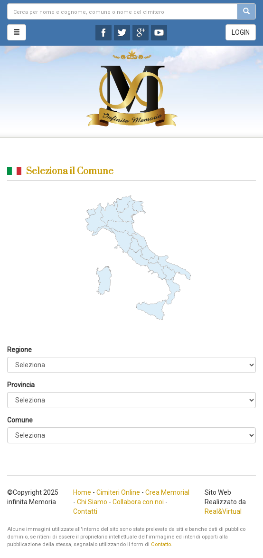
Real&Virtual (223, 511)
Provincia (21, 385)
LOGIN (241, 32)
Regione (19, 349)
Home (82, 492)
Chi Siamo (92, 502)
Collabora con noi (138, 502)
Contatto (161, 544)
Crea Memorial (167, 492)
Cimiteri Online (118, 492)
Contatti (85, 511)
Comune (20, 420)
